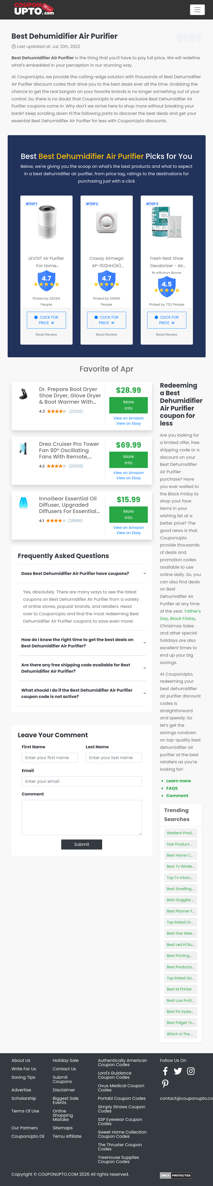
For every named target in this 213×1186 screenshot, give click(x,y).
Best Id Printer (179, 989)
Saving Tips (23, 1077)
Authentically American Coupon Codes (122, 1062)
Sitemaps (63, 1128)
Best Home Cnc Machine (189, 855)
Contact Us (64, 1069)
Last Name (97, 747)
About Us (21, 1060)
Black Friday (182, 619)
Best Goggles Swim (184, 899)
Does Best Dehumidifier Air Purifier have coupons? (75, 573)
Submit (81, 844)
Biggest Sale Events (66, 1100)
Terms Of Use (25, 1111)
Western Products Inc (186, 833)
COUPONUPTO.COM (58, 1174)
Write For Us (24, 1069)
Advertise (21, 1090)
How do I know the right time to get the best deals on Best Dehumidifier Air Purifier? (77, 643)
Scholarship (24, 1098)
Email (28, 771)
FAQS (172, 788)
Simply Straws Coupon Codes (121, 1109)
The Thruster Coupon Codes (120, 1147)
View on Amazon (128, 418)
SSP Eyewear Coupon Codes (120, 1121)
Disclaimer (64, 1090)
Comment (33, 794)
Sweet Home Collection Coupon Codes (122, 1134)
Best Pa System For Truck (189, 1011)
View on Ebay (128, 423)
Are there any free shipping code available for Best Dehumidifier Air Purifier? (75, 668)
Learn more (178, 781)
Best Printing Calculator (188, 955)
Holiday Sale (66, 1060)
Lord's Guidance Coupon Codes (114, 1075)
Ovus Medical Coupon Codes (121, 1088)
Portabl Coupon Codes (122, 1098)
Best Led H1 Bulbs (182, 944)
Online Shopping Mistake (63, 1115)
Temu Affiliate (67, 1136)
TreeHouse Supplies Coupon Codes (118, 1159)
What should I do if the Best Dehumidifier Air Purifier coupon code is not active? (76, 693)
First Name (33, 747)
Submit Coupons (62, 1079)
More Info (128, 405)
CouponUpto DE (28, 1136)
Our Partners (25, 1128)
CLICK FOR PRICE (46, 320)
